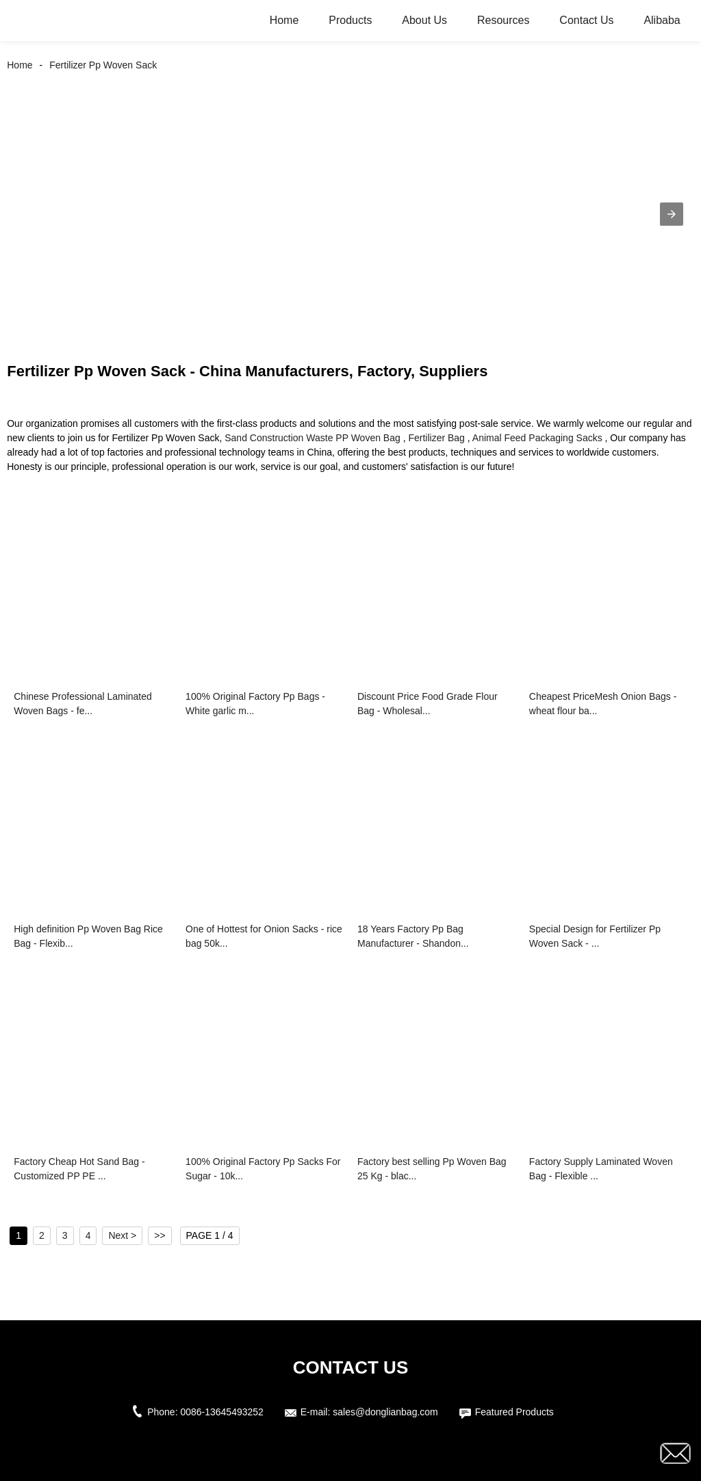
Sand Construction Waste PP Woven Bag (312, 437)
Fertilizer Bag (436, 437)
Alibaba (661, 20)
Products (350, 20)
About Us (424, 20)
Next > (122, 1235)
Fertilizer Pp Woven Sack (103, 65)
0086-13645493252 (221, 1411)
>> (159, 1235)
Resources (503, 20)
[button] (671, 214)
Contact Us (586, 20)
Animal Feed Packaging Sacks (537, 437)
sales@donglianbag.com (385, 1411)
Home (284, 20)
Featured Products (514, 1411)
